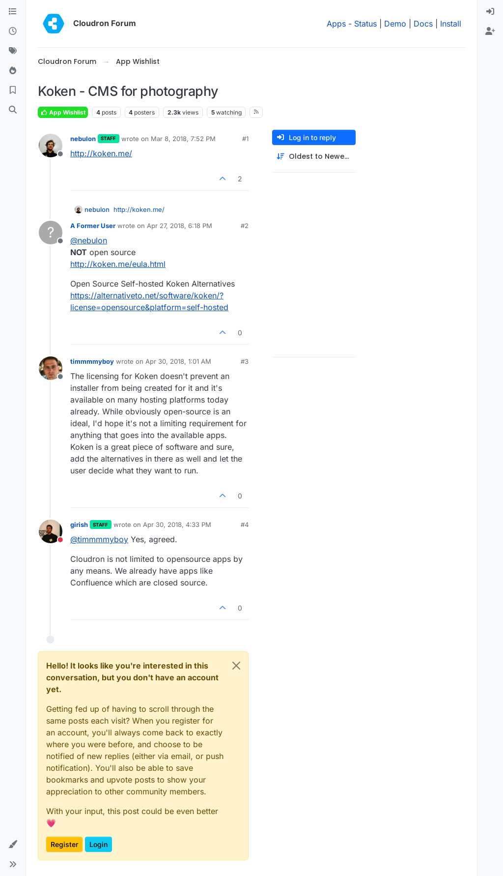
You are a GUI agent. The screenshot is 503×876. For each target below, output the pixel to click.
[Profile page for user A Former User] (50, 232)
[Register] (490, 31)
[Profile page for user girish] (50, 531)
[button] (13, 844)
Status (365, 24)
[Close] (236, 665)
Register (64, 844)
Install (450, 24)
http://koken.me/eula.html (118, 264)
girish (79, 524)
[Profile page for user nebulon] (50, 145)
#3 (245, 361)
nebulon (83, 139)
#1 (245, 139)
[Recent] (13, 31)
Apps (336, 24)
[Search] (13, 110)
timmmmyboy (92, 361)
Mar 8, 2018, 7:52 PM (183, 139)
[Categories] (13, 12)
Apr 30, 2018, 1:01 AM (178, 361)
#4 (245, 524)
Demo (395, 24)
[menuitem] (490, 12)
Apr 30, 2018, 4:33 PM (177, 524)
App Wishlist (62, 112)
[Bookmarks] (13, 90)
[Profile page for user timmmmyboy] (50, 368)
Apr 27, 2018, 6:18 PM (179, 226)
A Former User (92, 226)
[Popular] (13, 71)
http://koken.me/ (101, 153)
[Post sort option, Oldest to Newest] (314, 156)
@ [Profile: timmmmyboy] (99, 539)
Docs (423, 24)
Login (98, 844)
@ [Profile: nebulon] (88, 240)
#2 (245, 226)
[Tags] (13, 51)
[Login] (490, 12)
